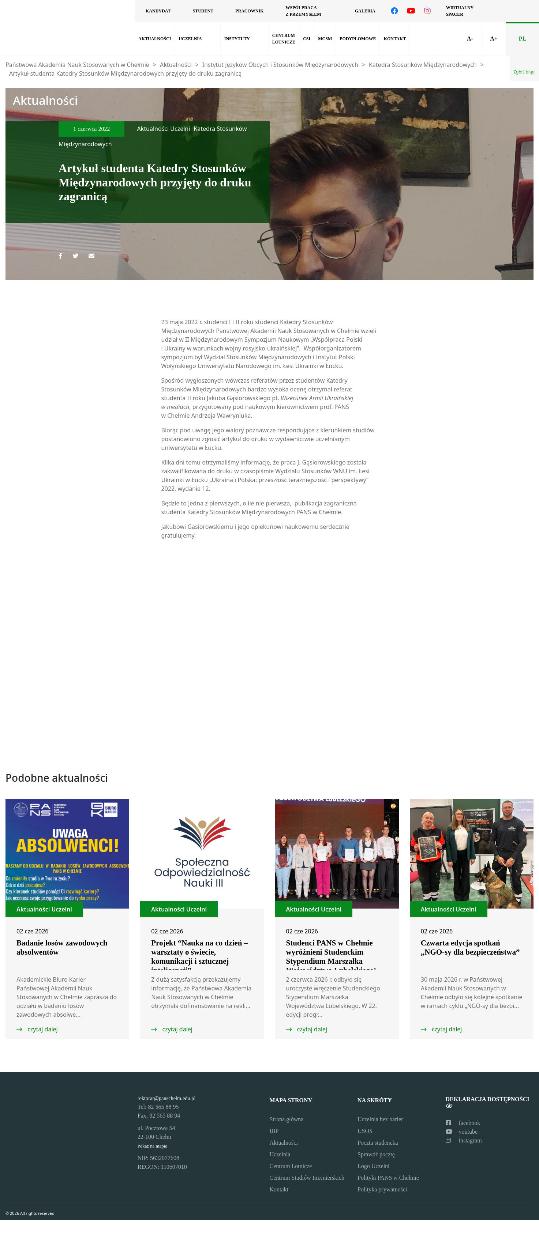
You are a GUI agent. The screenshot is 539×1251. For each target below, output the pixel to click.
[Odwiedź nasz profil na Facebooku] (394, 11)
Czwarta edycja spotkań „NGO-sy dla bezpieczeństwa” (470, 947)
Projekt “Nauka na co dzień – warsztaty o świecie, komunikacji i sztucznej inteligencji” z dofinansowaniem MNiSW (199, 961)
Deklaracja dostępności (487, 1102)
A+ (494, 38)
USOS (365, 1131)
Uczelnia (190, 38)
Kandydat (158, 11)
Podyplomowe (358, 38)
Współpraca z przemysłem (303, 11)
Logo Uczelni (374, 1166)
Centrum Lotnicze (291, 1166)
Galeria (365, 11)
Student (202, 11)
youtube (462, 1132)
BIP (274, 1131)
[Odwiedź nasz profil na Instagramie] (427, 11)
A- (470, 38)
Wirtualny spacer (460, 11)
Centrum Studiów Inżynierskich (307, 1178)
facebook (463, 1123)
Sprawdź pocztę (376, 1154)
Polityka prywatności (382, 1189)
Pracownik (249, 11)
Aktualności (154, 38)
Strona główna (287, 1119)
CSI (306, 38)
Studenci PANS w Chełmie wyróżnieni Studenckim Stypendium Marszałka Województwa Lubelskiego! (331, 957)
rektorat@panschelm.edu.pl (167, 1098)
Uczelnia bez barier (380, 1119)
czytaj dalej (42, 1029)
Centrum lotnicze (283, 39)
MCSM (325, 38)
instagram (464, 1140)
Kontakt (395, 38)
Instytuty (237, 38)
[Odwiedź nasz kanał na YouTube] (411, 11)
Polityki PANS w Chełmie (388, 1178)
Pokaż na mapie (152, 1146)
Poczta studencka (378, 1143)
